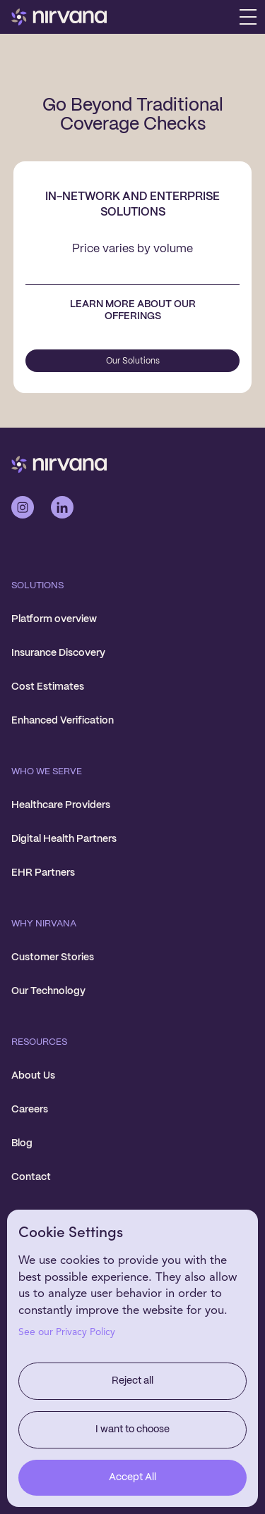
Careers (29, 1110)
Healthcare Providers (60, 805)
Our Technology (48, 991)
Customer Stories (52, 957)
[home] (59, 17)
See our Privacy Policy (66, 1332)
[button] (248, 17)
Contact (31, 1177)
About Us (33, 1076)
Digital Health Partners (64, 839)
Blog (22, 1143)
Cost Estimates (47, 687)
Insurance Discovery (58, 653)
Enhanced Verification (62, 721)
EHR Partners (43, 873)
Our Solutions (133, 361)
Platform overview (54, 619)
